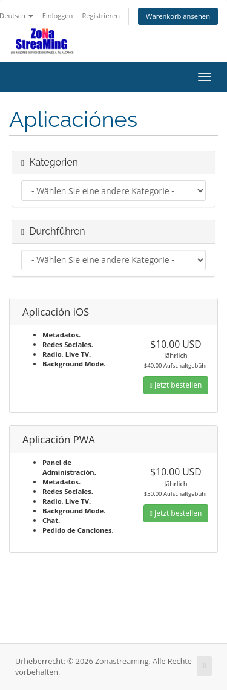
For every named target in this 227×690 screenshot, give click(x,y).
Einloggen (57, 15)
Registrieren (101, 15)
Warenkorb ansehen (178, 16)
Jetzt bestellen (176, 385)
